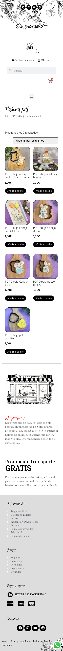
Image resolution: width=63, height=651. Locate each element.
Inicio (8, 116)
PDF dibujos (20, 116)
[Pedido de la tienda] (35, 140)
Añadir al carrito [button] (15, 191)
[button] (31, 96)
